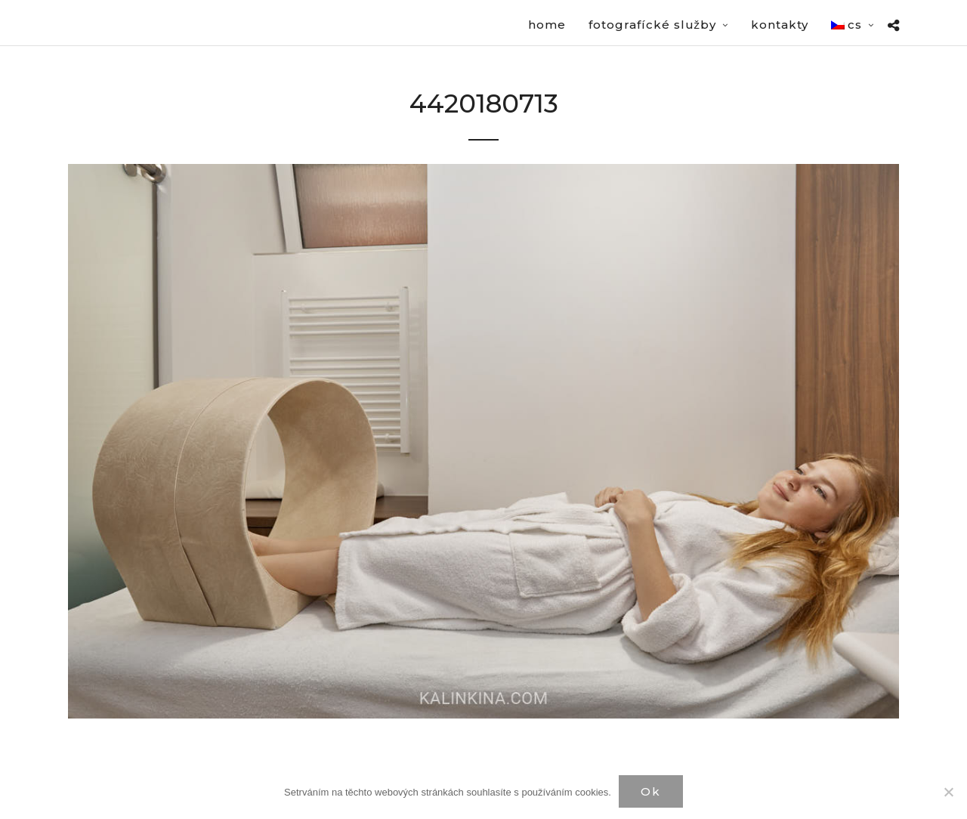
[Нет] (948, 791)
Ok (651, 791)
